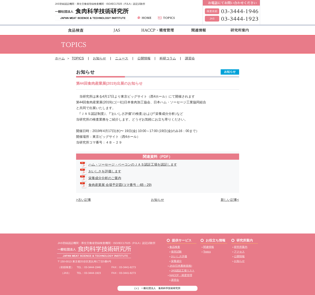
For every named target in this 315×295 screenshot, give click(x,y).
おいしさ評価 (179, 256)
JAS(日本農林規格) (180, 265)
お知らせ (99, 58)
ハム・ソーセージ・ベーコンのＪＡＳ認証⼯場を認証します (132, 164)
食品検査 (174, 246)
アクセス (239, 251)
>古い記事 (83, 200)
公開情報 (144, 58)
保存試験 (176, 251)
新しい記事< (230, 200)
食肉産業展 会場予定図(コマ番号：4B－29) (120, 185)
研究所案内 (240, 246)
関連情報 (208, 246)
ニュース (121, 58)
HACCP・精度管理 (180, 275)
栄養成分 (176, 261)
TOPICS (78, 58)
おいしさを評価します (104, 171)
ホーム (60, 58)
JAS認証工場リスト (183, 270)
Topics (207, 251)
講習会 (190, 58)
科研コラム (168, 58)
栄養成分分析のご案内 (104, 178)
